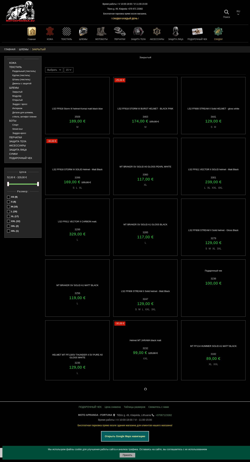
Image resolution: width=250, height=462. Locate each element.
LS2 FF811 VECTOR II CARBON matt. (77, 221)
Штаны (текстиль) (21, 79)
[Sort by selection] (54, 69)
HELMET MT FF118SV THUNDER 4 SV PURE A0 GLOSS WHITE (77, 356)
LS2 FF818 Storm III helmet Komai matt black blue (77, 108)
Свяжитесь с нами (158, 407)
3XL (15, 226)
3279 (213, 238)
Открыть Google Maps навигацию (125, 436)
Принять (127, 455)
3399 (77, 177)
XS (14, 197)
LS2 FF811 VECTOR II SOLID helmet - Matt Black (213, 169)
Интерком (17, 108)
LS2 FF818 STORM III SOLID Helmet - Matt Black (77, 169)
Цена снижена (113, 407)
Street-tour (17, 129)
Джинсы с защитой (21, 83)
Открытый (17, 100)
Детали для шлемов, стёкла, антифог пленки (24, 114)
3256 (77, 293)
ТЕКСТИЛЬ (15, 67)
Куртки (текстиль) (21, 75)
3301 (213, 177)
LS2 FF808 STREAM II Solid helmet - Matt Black (145, 291)
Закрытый (17, 92)
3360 (145, 174)
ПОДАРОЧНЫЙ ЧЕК (20, 158)
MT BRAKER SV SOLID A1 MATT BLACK (77, 285)
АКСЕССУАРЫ (17, 145)
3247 (145, 299)
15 (68, 69)
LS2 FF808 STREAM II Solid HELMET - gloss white (213, 108)
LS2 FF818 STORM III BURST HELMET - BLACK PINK (145, 108)
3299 (77, 229)
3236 (213, 278)
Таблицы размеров (134, 407)
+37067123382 (164, 415)
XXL (15, 221)
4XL (15, 231)
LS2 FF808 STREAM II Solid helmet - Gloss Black (213, 230)
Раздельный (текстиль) (24, 71)
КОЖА (12, 62)
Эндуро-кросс (19, 133)
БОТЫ (12, 120)
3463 (145, 116)
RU (238, 12)
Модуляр (16, 96)
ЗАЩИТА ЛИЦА (18, 149)
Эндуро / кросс (19, 104)
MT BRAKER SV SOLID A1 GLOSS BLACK (145, 224)
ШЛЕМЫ (14, 87)
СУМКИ (13, 153)
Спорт (15, 125)
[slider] (8, 184)
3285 (145, 232)
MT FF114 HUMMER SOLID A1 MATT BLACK (213, 346)
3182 (213, 354)
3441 (213, 116)
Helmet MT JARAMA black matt (145, 340)
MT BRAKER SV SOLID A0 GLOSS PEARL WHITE (145, 166)
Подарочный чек (213, 270)
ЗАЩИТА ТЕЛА (17, 141)
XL (15, 216)
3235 (77, 362)
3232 (145, 348)
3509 (77, 116)
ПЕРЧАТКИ (15, 137)
